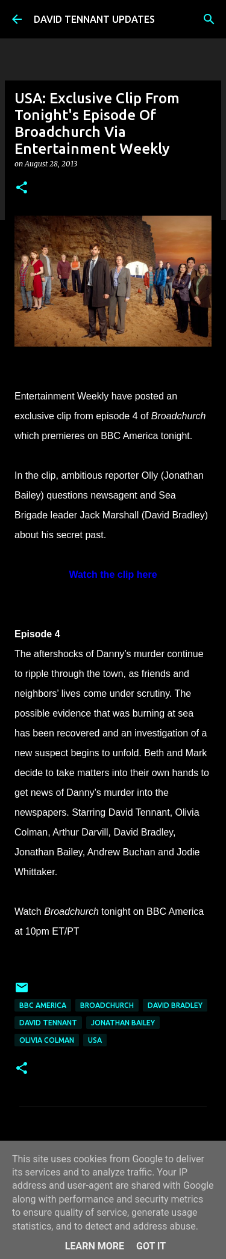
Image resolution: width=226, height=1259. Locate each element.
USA (95, 1040)
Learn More (94, 1246)
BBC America (42, 1005)
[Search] (209, 19)
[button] (21, 188)
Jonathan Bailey (123, 1023)
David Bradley (175, 1005)
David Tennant (48, 1023)
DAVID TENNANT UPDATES (94, 19)
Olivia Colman (46, 1040)
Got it (151, 1246)
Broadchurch (107, 1005)
